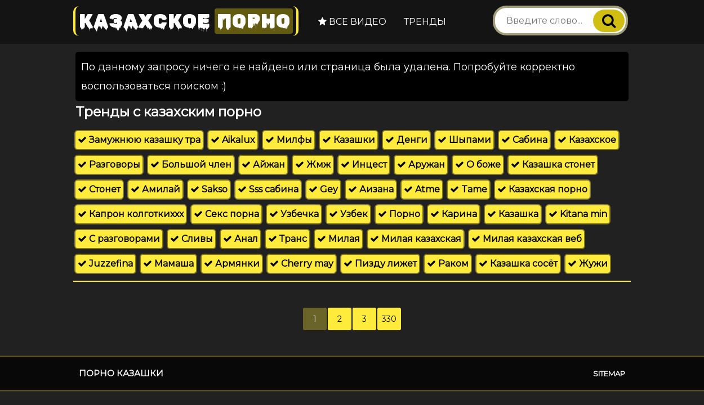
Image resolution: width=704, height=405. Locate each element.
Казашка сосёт (518, 263)
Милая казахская (415, 238)
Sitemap (609, 373)
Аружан (421, 164)
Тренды (425, 21)
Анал (240, 238)
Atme (422, 189)
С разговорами (119, 238)
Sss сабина (268, 189)
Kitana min (578, 214)
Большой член (190, 164)
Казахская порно (542, 189)
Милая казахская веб (526, 238)
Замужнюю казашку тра (139, 139)
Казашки (348, 139)
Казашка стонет (553, 164)
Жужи (588, 263)
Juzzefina (105, 263)
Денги (406, 139)
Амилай (155, 189)
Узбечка (294, 214)
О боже (478, 164)
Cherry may (301, 263)
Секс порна (226, 214)
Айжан (263, 164)
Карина (453, 214)
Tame (468, 189)
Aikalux (233, 139)
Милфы (288, 139)
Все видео (352, 21)
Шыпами (464, 139)
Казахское (186, 21)
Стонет (99, 189)
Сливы (191, 238)
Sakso (209, 189)
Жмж (313, 164)
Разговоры (109, 164)
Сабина (524, 139)
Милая (338, 238)
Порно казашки (121, 373)
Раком (448, 263)
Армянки (232, 263)
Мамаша (168, 263)
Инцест (364, 164)
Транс (287, 238)
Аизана (371, 189)
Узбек (348, 214)
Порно (399, 214)
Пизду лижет (380, 263)
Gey (323, 189)
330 (389, 319)
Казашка (512, 214)
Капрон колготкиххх (131, 214)
